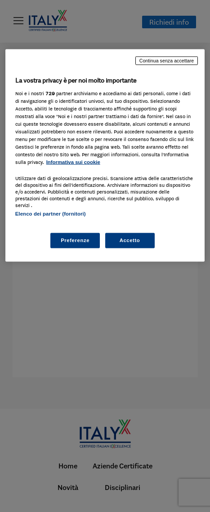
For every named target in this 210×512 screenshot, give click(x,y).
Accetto (130, 240)
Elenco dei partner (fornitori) (50, 213)
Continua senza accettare (166, 60)
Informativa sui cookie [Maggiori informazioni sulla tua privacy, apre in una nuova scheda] (73, 162)
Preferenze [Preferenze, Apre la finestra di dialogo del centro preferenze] (75, 240)
